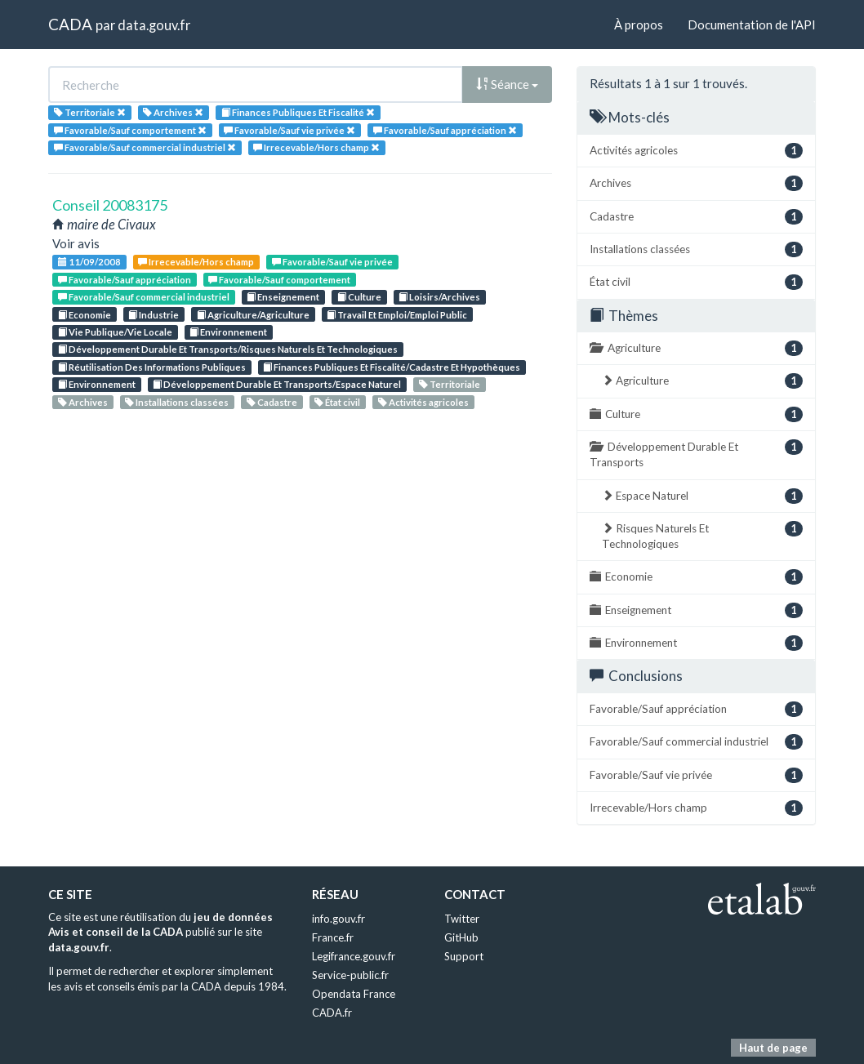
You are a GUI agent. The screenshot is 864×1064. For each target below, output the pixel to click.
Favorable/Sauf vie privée (332, 261)
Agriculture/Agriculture (253, 314)
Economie (84, 314)
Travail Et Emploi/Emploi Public (397, 314)
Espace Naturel (702, 496)
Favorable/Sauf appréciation (124, 279)
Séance (507, 84)
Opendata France (353, 993)
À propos (638, 24)
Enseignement (283, 297)
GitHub (461, 937)
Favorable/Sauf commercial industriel (143, 297)
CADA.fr (332, 1012)
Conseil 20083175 (109, 205)
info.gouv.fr (338, 918)
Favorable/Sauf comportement (279, 279)
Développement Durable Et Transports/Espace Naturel (277, 384)
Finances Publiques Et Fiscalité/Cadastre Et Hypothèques (391, 367)
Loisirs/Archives (439, 297)
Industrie (153, 314)
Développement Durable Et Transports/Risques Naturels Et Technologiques (228, 349)
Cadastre (272, 402)
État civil (337, 402)
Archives (83, 402)
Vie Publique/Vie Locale (115, 332)
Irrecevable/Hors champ (196, 261)
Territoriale (449, 384)
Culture (359, 297)
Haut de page (773, 1047)
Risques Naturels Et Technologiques (702, 535)
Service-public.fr (350, 975)
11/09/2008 (89, 261)
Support (463, 956)
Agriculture (696, 348)
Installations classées (177, 402)
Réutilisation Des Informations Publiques (152, 367)
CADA (70, 24)
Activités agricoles (423, 402)
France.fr (333, 937)
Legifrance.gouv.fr (353, 956)
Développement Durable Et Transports (696, 454)
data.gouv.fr (154, 25)
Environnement (228, 332)
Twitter (461, 918)
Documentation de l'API (752, 24)
